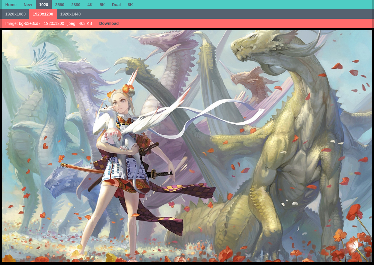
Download (109, 23)
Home (11, 4)
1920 (43, 4)
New (28, 4)
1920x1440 (70, 14)
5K (102, 4)
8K (130, 4)
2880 (75, 4)
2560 (59, 4)
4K (90, 4)
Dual (116, 4)
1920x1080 (15, 14)
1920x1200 (43, 14)
